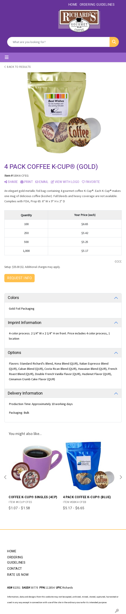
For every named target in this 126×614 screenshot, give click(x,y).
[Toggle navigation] (6, 57)
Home (11, 551)
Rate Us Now (18, 575)
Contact (14, 568)
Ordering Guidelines (16, 560)
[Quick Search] (58, 42)
